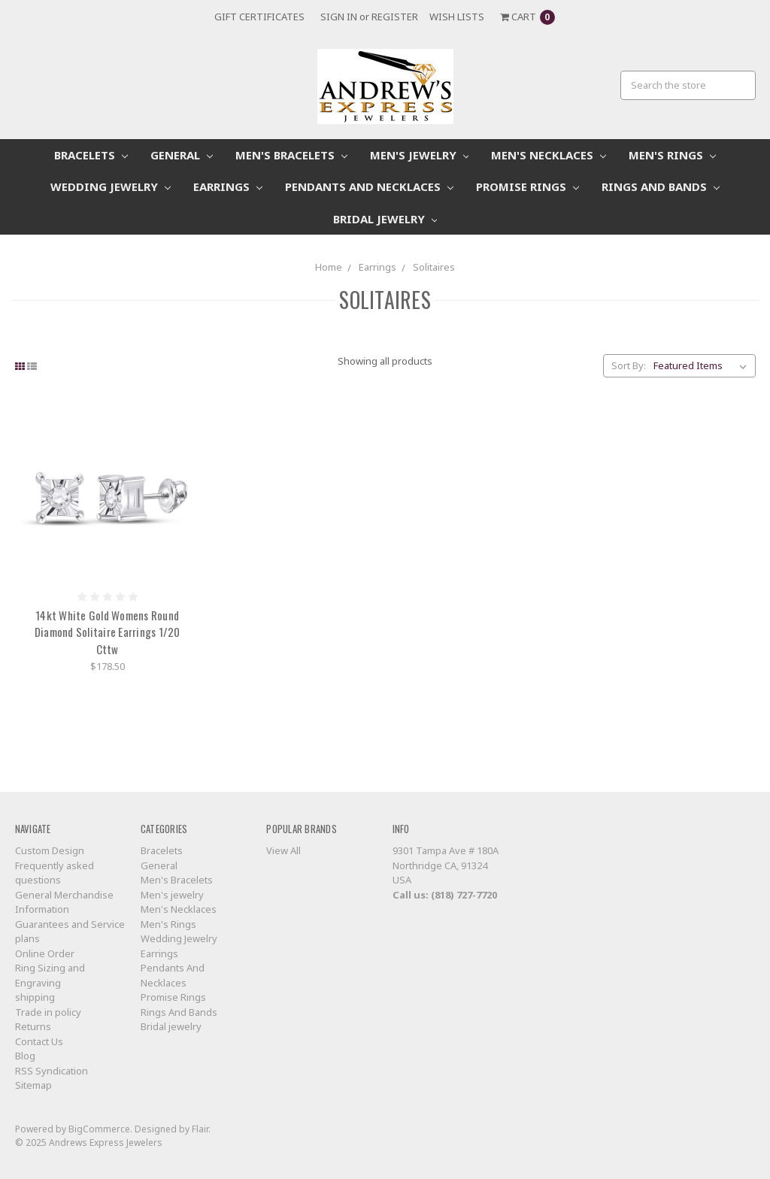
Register (394, 16)
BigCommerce (99, 1129)
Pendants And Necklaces (369, 186)
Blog (25, 1055)
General (181, 154)
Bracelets (91, 154)
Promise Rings (527, 186)
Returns (33, 1026)
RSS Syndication (51, 1070)
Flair (200, 1129)
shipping (35, 997)
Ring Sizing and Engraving (50, 975)
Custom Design (49, 850)
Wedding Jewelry (110, 186)
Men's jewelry (419, 154)
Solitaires (434, 267)
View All (283, 850)
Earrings (227, 186)
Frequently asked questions (54, 873)
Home (328, 267)
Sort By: (628, 365)
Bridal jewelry (385, 218)
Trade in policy (48, 1012)
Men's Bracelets (291, 154)
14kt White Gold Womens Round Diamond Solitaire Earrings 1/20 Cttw (107, 632)
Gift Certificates (259, 16)
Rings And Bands (661, 186)
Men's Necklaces (548, 154)
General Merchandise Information (64, 902)
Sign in (338, 16)
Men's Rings (672, 154)
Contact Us (39, 1041)
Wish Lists (456, 16)
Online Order (44, 953)
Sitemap (33, 1085)
